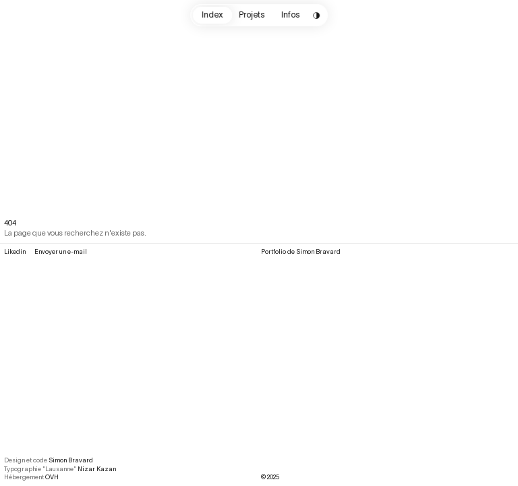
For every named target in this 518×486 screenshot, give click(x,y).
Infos (290, 14)
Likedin (15, 251)
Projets (252, 14)
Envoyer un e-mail (60, 251)
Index (212, 14)
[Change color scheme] (316, 15)
